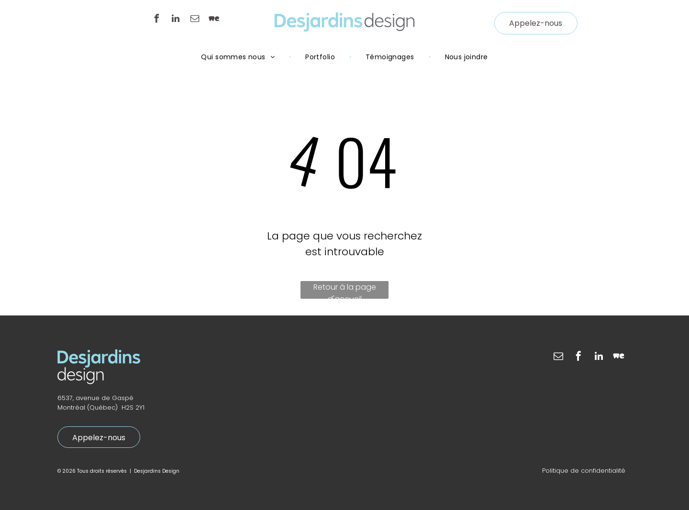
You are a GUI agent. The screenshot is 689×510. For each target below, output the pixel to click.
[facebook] (156, 20)
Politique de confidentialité (583, 470)
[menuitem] (239, 57)
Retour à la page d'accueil (344, 290)
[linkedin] (175, 20)
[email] (194, 20)
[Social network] (214, 20)
